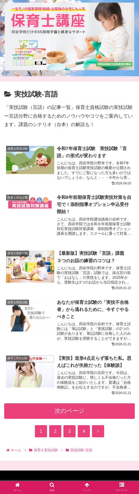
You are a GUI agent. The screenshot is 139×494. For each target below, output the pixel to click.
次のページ (70, 412)
